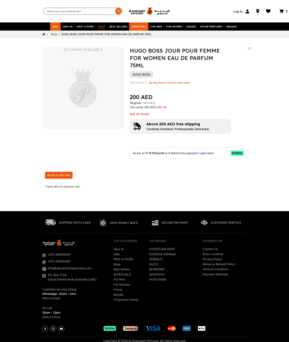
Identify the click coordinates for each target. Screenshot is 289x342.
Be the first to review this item (169, 80)
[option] (83, 86)
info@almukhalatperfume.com (69, 266)
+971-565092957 (59, 252)
